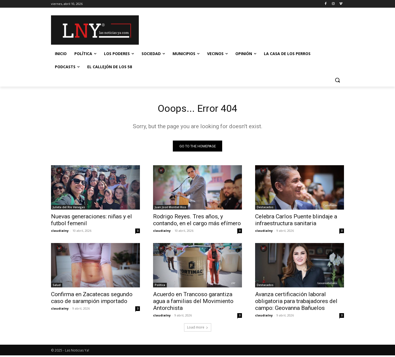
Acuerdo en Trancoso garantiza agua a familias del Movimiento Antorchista (193, 303)
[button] (337, 80)
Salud (57, 287)
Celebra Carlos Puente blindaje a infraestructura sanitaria (296, 221)
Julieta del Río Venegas (69, 209)
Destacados (265, 209)
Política (160, 287)
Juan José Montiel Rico (170, 209)
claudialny (60, 232)
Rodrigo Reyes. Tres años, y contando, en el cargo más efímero (197, 221)
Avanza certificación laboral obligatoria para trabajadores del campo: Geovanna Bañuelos (296, 303)
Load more (197, 329)
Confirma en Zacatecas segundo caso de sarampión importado (91, 299)
